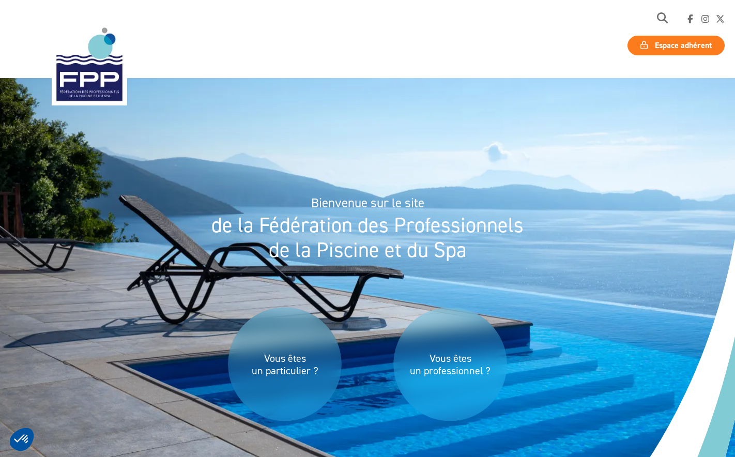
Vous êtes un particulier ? (285, 364)
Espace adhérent (676, 45)
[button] (662, 18)
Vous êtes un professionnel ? (450, 364)
